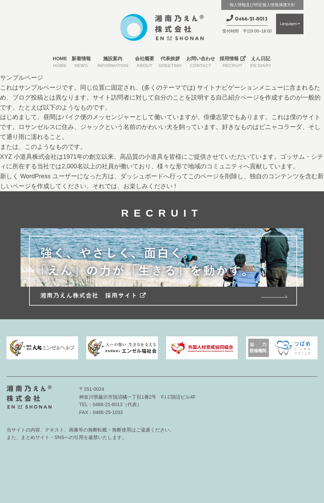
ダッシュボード (141, 176)
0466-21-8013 (246, 18)
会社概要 (144, 62)
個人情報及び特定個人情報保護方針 (262, 4)
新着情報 (81, 62)
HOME (60, 62)
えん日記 (261, 62)
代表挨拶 (170, 62)
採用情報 (233, 62)
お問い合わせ (200, 62)
